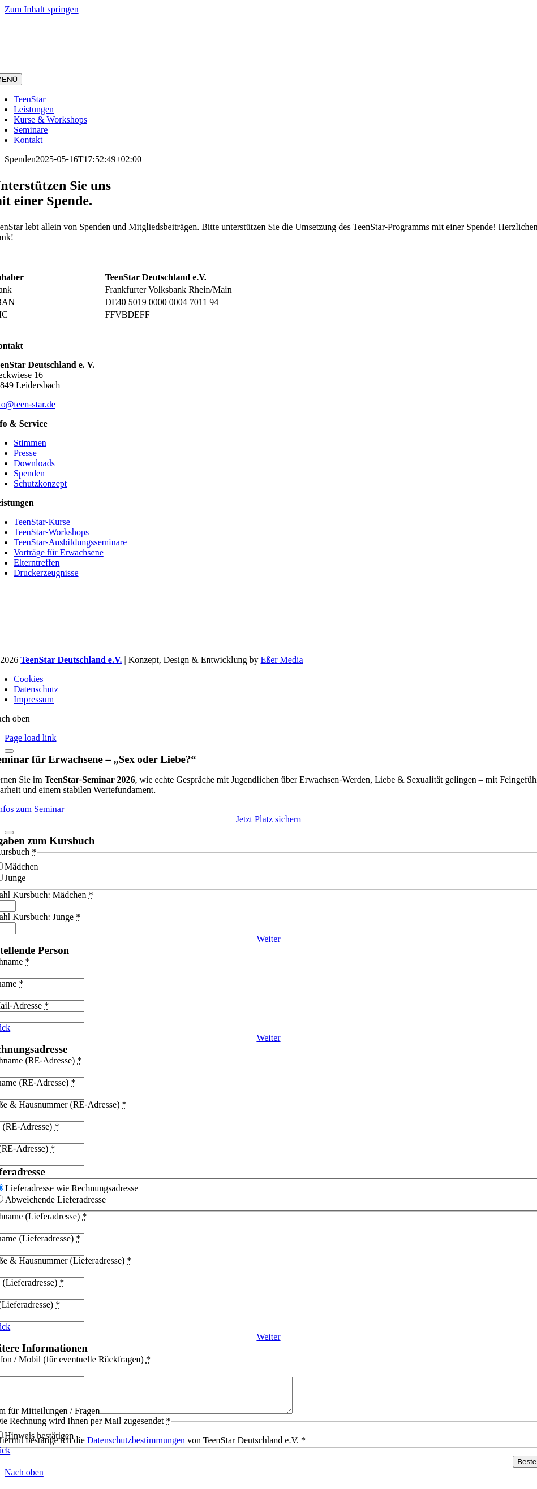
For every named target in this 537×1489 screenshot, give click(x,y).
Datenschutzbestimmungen (136, 1447)
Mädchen (21, 866)
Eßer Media (281, 660)
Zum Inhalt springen (42, 9)
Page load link (31, 738)
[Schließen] (9, 751)
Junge (15, 878)
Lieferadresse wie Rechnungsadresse (71, 1188)
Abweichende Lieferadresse (55, 1199)
